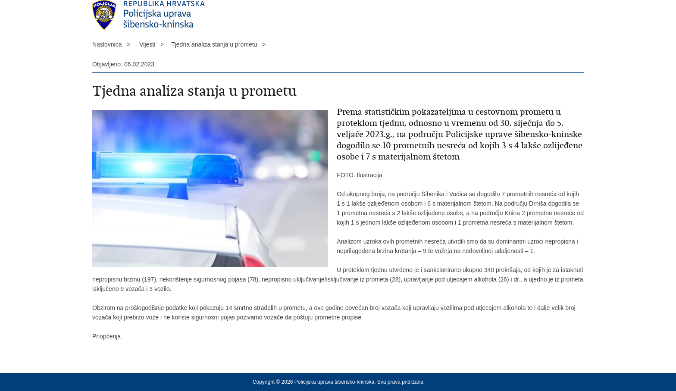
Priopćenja (106, 336)
